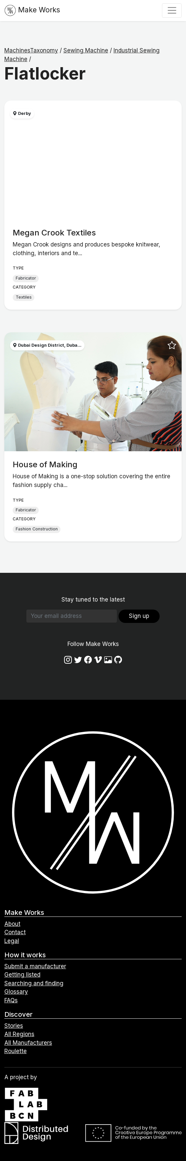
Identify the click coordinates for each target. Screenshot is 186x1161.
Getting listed (22, 974)
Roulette (15, 1051)
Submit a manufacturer (35, 966)
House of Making (45, 464)
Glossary (16, 991)
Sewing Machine (85, 50)
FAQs (11, 1000)
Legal (11, 941)
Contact (15, 932)
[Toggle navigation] (172, 10)
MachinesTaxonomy (31, 50)
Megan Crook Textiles (54, 232)
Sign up (139, 616)
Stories (13, 1025)
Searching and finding (33, 983)
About (12, 924)
